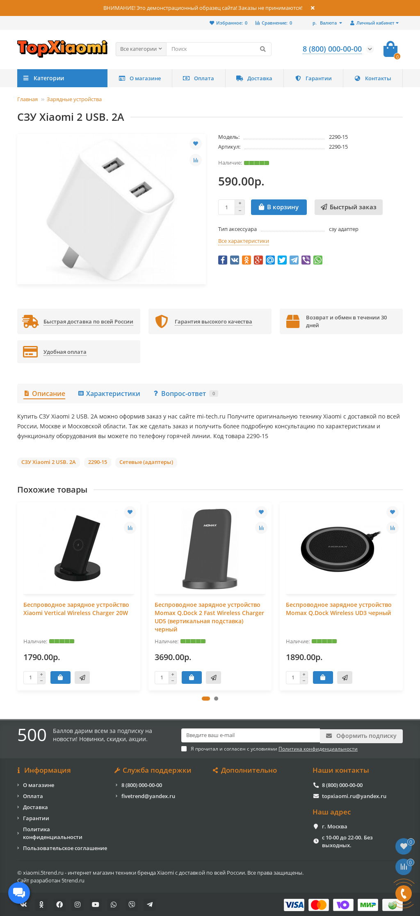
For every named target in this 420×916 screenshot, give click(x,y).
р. (325, 23)
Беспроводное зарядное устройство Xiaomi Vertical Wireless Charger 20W (76, 609)
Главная (27, 99)
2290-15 (97, 462)
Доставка (254, 78)
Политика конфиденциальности (52, 831)
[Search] (219, 49)
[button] (206, 699)
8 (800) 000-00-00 (141, 783)
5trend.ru (73, 879)
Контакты (372, 78)
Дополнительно (245, 769)
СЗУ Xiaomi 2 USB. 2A (48, 462)
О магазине (140, 78)
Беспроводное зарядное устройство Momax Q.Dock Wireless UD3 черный (339, 609)
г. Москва (334, 825)
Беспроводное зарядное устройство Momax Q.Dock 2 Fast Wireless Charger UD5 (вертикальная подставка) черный (209, 617)
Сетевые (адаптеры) (146, 462)
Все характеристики (243, 240)
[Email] (250, 735)
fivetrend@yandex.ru (148, 794)
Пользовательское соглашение (65, 846)
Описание (44, 393)
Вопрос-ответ (185, 393)
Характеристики (109, 393)
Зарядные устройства (74, 99)
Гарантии (313, 78)
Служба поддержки (154, 769)
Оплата (198, 78)
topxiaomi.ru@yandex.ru (354, 794)
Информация (44, 769)
